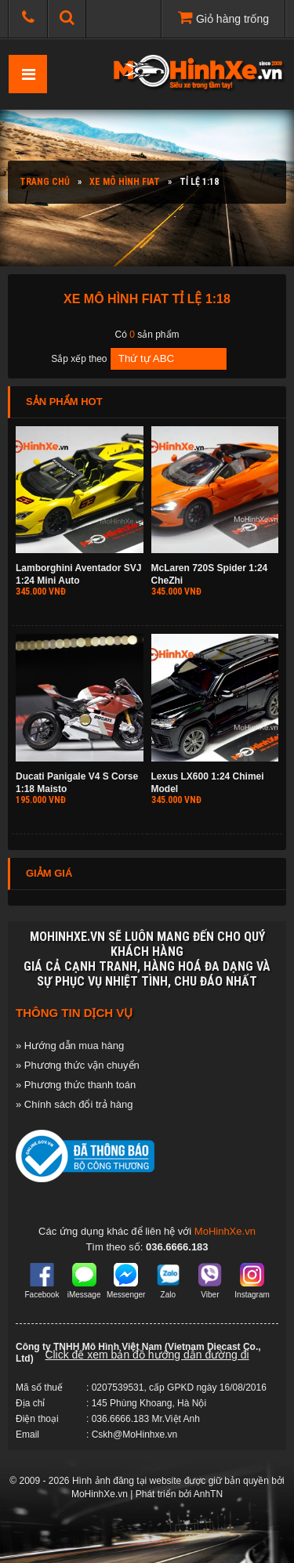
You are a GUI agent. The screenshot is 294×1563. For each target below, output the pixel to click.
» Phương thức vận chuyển (78, 1065)
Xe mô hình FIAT (124, 181)
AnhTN (208, 1494)
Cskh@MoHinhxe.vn (135, 1434)
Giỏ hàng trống (223, 17)
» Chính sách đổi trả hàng (74, 1104)
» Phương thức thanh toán (76, 1085)
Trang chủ (45, 181)
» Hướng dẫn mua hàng (70, 1045)
